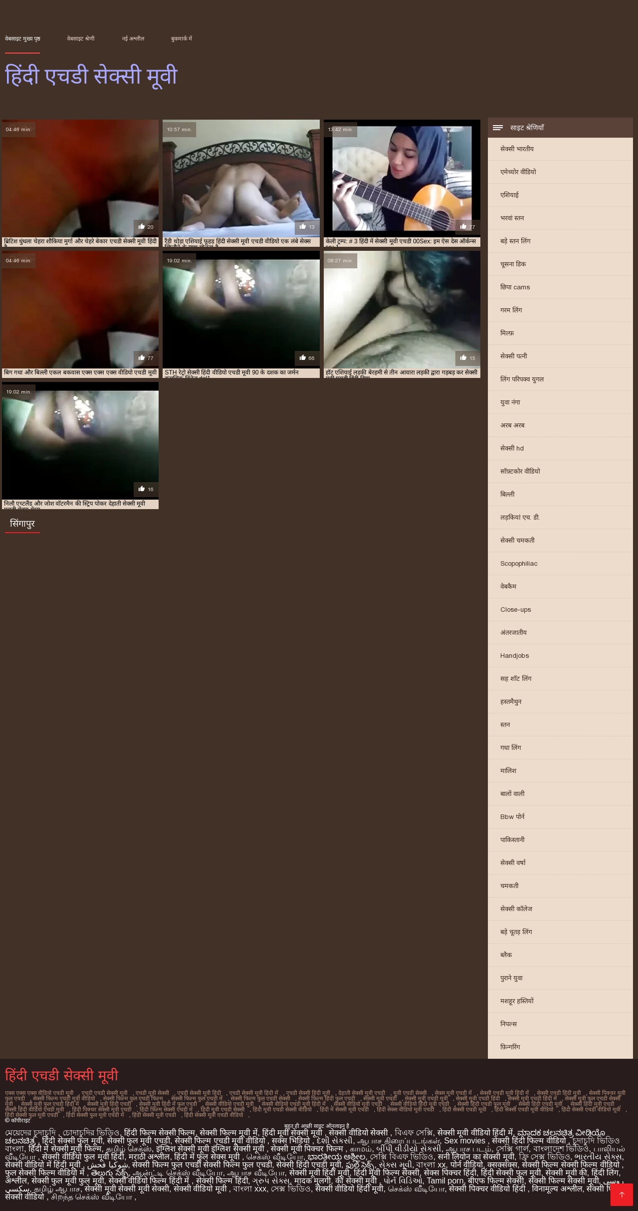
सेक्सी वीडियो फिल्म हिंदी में (150, 1180)
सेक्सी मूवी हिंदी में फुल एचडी (168, 1104)
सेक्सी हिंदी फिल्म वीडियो (530, 1140)
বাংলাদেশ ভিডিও (561, 1148)
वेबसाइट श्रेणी (81, 39)
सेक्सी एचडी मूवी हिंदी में (504, 1093)
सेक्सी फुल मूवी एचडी (138, 1140)
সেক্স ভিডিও (290, 1188)
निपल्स (508, 1024)
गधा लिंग (510, 747)
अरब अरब (512, 425)
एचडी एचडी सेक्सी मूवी (105, 1093)
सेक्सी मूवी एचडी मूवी (426, 1098)
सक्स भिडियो (292, 1140)
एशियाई (509, 195)
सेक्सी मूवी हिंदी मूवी (319, 1172)
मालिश (508, 770)
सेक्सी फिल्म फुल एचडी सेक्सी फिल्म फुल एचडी (202, 1164)
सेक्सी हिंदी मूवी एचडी (592, 1104)
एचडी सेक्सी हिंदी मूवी (308, 1093)
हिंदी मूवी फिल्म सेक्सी (386, 1172)
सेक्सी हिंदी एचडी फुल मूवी (483, 1104)
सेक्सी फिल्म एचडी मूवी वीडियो (64, 1098)
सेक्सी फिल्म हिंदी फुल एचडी (326, 1098)
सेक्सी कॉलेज (516, 909)
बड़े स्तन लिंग (515, 241)
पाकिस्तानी (512, 840)
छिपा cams (515, 287)
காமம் (361, 1148)
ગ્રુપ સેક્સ (270, 1180)
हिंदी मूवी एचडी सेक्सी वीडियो (282, 1109)
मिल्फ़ (507, 333)
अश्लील (16, 1180)
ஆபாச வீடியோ (255, 1172)
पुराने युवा (511, 978)
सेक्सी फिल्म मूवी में (228, 1132)
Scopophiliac (518, 563)
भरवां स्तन (512, 218)
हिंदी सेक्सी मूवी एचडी (154, 1115)
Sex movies (465, 1140)
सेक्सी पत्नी (513, 356)
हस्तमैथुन (510, 701)
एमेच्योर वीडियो (518, 172)
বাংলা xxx (249, 1188)
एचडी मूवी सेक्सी (152, 1093)
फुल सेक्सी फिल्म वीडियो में (46, 1172)
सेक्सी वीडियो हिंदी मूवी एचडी (419, 1104)
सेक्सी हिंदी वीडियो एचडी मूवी (34, 1109)
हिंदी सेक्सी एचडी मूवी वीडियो (523, 1109)
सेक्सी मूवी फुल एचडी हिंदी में (50, 1104)
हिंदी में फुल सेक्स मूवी (208, 1156)
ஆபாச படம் (468, 1148)
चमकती (509, 886)
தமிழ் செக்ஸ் (129, 1148)
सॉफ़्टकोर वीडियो (520, 471)
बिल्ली (507, 494)
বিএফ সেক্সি (414, 1132)
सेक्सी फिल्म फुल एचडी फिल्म (133, 1098)
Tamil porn (445, 1180)
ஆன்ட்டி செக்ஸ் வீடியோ (178, 1172)
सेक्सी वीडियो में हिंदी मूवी (44, 1164)
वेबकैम (508, 586)
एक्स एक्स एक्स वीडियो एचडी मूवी (39, 1093)
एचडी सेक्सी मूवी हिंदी (199, 1093)
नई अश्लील (133, 39)
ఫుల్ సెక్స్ (360, 1164)
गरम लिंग (511, 310)
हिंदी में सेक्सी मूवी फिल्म (65, 1148)
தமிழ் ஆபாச (57, 1188)
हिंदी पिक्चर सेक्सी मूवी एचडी (102, 1109)
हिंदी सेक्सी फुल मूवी (72, 1140)
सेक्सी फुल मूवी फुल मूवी (68, 1180)
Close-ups (515, 609)
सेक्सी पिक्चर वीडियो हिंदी (488, 1188)
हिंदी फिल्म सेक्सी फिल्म (159, 1132)
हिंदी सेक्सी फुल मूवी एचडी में (95, 1115)
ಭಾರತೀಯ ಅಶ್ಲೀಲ (336, 1156)
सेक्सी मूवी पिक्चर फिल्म (308, 1148)
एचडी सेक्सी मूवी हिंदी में (253, 1093)
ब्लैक (506, 955)
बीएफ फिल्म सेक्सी (496, 1180)
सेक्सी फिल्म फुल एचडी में (197, 1098)
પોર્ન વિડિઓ (402, 1180)
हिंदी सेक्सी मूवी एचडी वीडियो (213, 1115)
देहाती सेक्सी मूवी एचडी (361, 1093)
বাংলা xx (430, 1164)
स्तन (505, 724)
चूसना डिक (513, 264)
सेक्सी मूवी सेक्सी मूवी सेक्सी (127, 1188)
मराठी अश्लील (149, 1156)
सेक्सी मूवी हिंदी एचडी (109, 1104)
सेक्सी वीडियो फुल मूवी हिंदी (83, 1156)
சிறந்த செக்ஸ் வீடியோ (92, 1196)
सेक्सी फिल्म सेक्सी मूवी (563, 1180)
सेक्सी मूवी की (566, 1172)
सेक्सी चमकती (517, 540)
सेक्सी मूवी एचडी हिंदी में (532, 1098)
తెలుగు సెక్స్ (109, 1172)
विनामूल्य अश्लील (557, 1188)
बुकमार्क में (181, 39)
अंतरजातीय (513, 632)
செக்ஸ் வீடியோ (274, 1156)
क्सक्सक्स (502, 1164)
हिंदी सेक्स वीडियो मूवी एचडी (405, 1109)
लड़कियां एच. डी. (520, 517)
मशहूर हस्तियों (516, 1001)
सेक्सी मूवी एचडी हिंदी (478, 1098)
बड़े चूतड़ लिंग (516, 932)
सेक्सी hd (512, 448)
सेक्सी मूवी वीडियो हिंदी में (475, 1132)
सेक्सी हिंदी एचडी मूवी (540, 1104)
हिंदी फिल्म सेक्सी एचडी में (166, 1109)
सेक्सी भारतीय (517, 149)
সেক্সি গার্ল (512, 1148)
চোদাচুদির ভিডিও (91, 1132)
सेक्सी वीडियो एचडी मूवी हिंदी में (294, 1104)
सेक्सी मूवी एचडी (380, 1098)
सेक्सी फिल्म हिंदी (222, 1180)
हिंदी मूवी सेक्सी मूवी (293, 1132)
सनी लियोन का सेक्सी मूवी (476, 1156)
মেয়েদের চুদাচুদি (31, 1132)
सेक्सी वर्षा (512, 863)
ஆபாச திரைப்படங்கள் (398, 1140)
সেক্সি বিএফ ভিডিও (401, 1156)
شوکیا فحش (107, 1164)
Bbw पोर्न (512, 817)
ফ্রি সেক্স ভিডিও (544, 1156)
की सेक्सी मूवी (357, 1180)
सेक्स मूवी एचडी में (453, 1093)
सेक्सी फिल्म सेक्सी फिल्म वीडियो (571, 1164)
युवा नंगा (510, 402)
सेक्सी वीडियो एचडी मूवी (229, 1104)
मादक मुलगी (312, 1180)
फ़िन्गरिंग (510, 1047)
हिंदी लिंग (604, 1172)
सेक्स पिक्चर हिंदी (450, 1172)
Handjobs (514, 655)
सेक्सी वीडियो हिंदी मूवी (349, 1188)
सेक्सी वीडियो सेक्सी (359, 1132)
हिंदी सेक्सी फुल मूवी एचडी (31, 1115)
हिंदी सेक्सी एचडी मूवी (464, 1109)
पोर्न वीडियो (466, 1164)
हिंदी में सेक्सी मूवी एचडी (344, 1109)
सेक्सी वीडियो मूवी (201, 1188)
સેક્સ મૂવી (395, 1164)
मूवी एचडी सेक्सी (410, 1093)
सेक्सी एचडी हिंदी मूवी (559, 1093)
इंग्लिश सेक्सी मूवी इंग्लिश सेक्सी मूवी (211, 1148)
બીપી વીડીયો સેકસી (408, 1148)
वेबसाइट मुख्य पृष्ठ (22, 39)
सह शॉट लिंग (515, 678)
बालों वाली (512, 793)
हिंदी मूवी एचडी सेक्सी (223, 1109)
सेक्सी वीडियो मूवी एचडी (358, 1104)
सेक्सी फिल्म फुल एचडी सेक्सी (260, 1098)
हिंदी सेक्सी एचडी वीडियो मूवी (590, 1109)
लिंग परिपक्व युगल (522, 379)
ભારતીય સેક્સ (597, 1156)
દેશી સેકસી (335, 1140)
